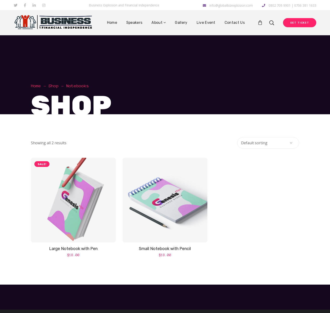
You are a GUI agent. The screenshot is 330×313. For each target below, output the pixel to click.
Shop (54, 86)
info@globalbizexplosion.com (228, 5)
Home (36, 86)
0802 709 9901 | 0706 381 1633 (289, 5)
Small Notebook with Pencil (165, 248)
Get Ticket (299, 22)
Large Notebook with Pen (73, 248)
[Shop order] (268, 143)
